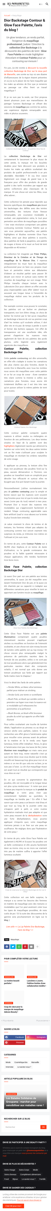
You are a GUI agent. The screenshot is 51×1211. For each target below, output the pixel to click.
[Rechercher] (22, 1127)
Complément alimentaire (30, 1174)
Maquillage (16, 16)
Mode (8, 1062)
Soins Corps (24, 1170)
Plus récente (8, 1021)
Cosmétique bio (20, 1062)
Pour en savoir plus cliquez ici (29, 1200)
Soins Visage (9, 1170)
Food (6, 1179)
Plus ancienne (42, 1021)
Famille (42, 1179)
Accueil (7, 16)
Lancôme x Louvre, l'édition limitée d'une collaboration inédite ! (36, 983)
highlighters (9, 446)
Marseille (35, 1062)
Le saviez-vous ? (24, 1067)
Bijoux (15, 1179)
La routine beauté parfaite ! (11, 982)
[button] (3, 4)
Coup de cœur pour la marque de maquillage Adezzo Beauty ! (14, 1009)
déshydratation (35, 815)
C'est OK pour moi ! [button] (13, 1206)
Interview (9, 1067)
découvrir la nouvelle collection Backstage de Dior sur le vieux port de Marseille (25, 71)
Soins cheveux (10, 1174)
